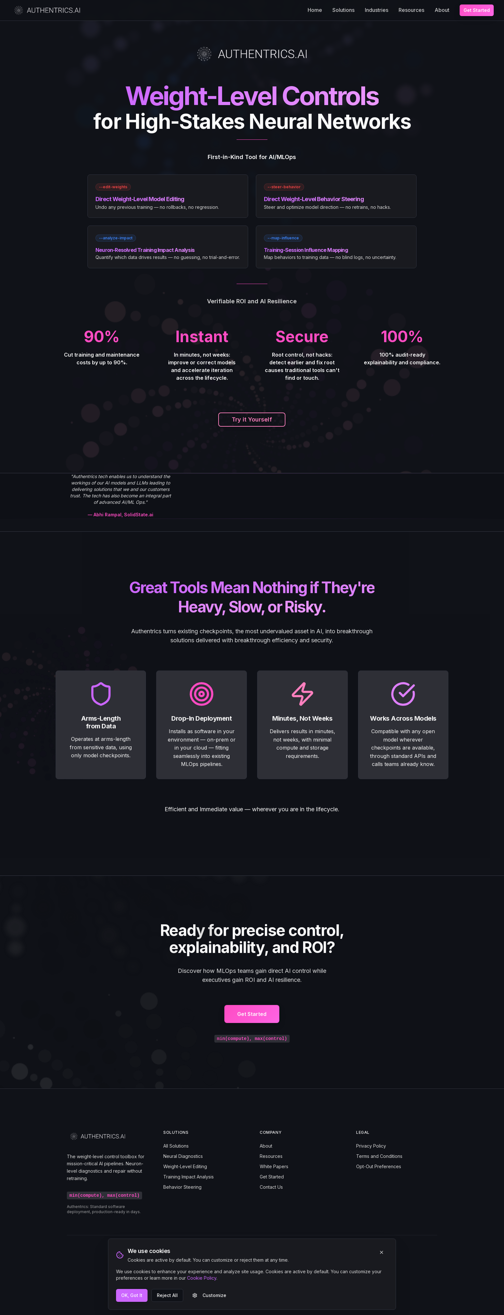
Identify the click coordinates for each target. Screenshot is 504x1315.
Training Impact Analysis (188, 1176)
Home (315, 10)
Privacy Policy (371, 1146)
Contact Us (271, 1187)
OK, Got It (131, 1295)
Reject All (167, 1295)
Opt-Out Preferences (378, 1166)
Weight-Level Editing (185, 1166)
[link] (167, 196)
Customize (209, 1295)
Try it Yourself (252, 419)
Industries (376, 10)
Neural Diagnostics (183, 1156)
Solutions (343, 10)
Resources (411, 10)
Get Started (477, 10)
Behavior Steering (182, 1187)
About (442, 10)
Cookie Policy (201, 1278)
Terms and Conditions (379, 1156)
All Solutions (176, 1146)
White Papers (274, 1166)
